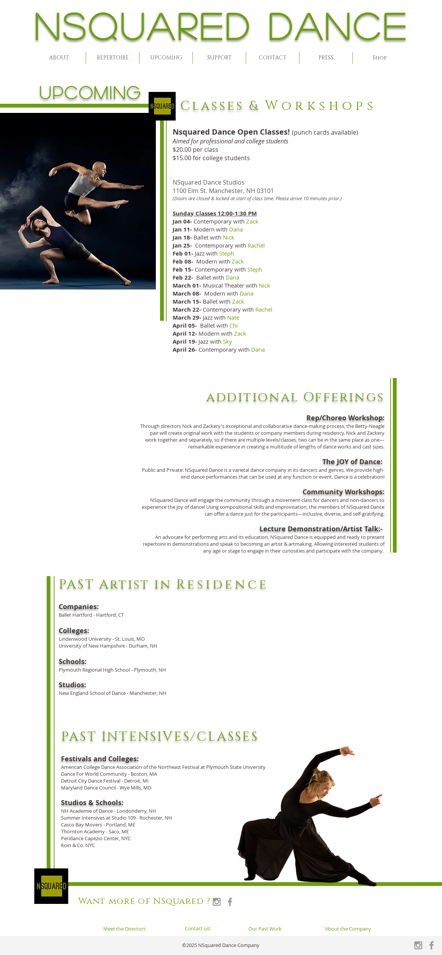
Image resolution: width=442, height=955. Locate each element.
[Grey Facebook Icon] (229, 901)
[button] (59, 58)
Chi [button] (233, 325)
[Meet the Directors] (124, 928)
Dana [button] (236, 229)
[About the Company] (348, 928)
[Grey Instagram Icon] (216, 901)
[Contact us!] (197, 928)
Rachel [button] (256, 245)
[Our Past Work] (265, 928)
